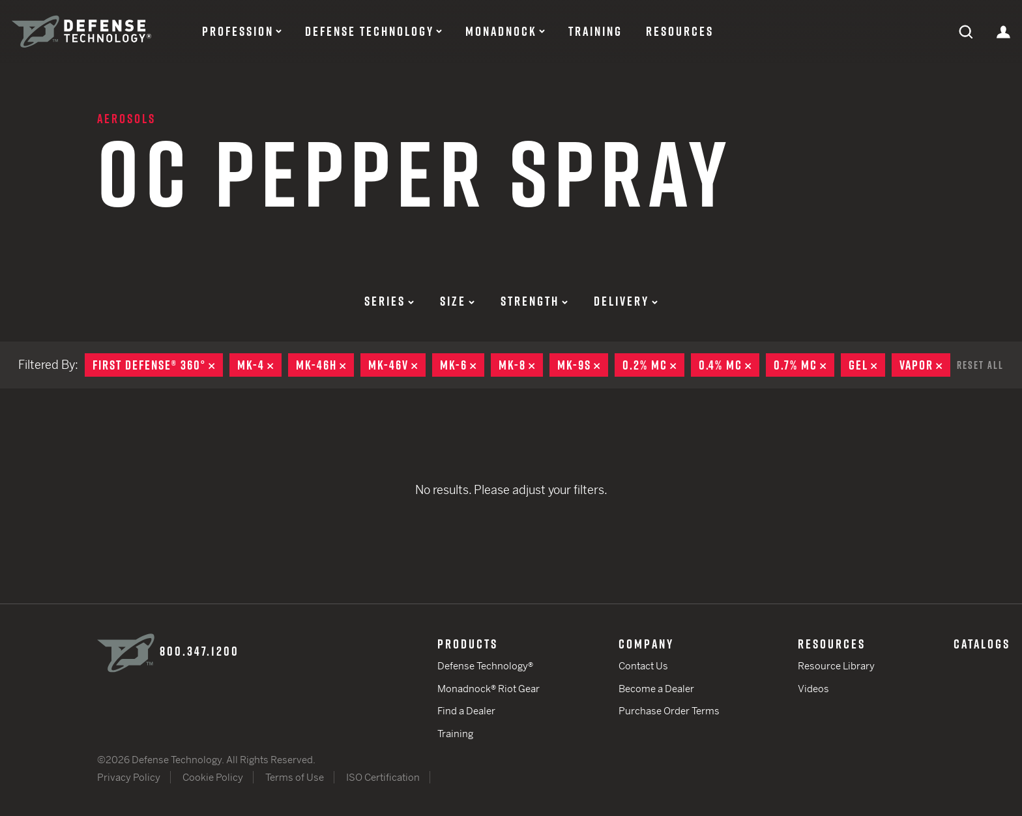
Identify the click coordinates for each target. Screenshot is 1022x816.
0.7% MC (804, 365)
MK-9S (582, 365)
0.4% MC (729, 365)
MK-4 (259, 365)
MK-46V (397, 365)
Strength (534, 301)
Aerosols (126, 118)
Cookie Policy (212, 777)
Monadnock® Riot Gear (488, 688)
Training (595, 31)
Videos (813, 688)
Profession (238, 31)
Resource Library (836, 666)
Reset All (980, 365)
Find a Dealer (466, 711)
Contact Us (643, 666)
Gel (867, 365)
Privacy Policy (128, 777)
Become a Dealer (656, 688)
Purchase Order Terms (669, 711)
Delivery (626, 301)
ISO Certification (383, 777)
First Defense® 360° (158, 365)
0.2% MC (653, 365)
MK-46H (325, 365)
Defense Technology (369, 31)
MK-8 (521, 365)
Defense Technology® (485, 666)
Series (389, 301)
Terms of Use (294, 777)
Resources (680, 31)
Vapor (924, 365)
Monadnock (501, 31)
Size (457, 301)
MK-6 (462, 365)
